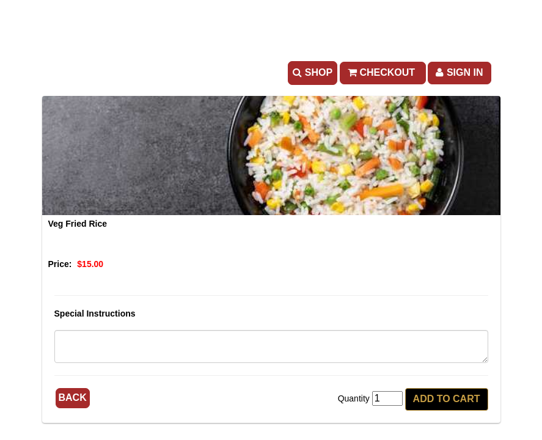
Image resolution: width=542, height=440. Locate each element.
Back (73, 397)
